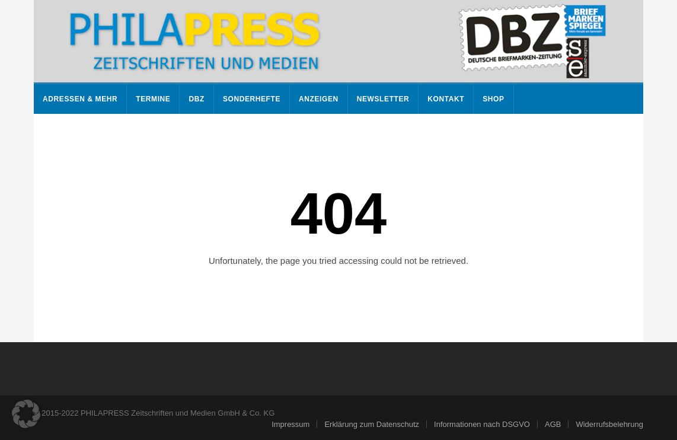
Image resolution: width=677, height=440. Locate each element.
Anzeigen (318, 99)
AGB (553, 424)
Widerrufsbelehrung (609, 424)
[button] (26, 414)
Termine (153, 99)
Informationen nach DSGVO (482, 424)
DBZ (196, 99)
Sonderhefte (251, 99)
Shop (493, 99)
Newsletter (383, 99)
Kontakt (445, 99)
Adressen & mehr (80, 99)
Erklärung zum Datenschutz (371, 424)
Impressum (290, 424)
